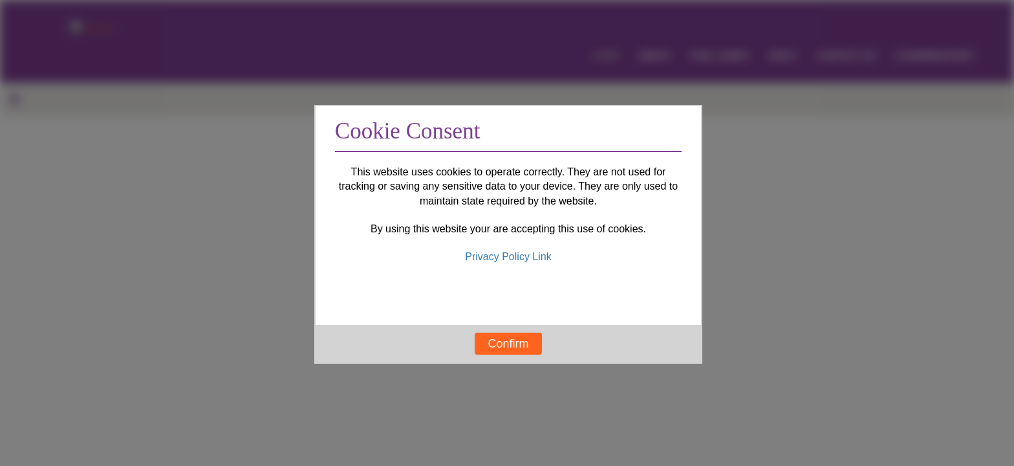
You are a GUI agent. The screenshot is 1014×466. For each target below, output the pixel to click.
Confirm (508, 343)
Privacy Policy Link (508, 256)
